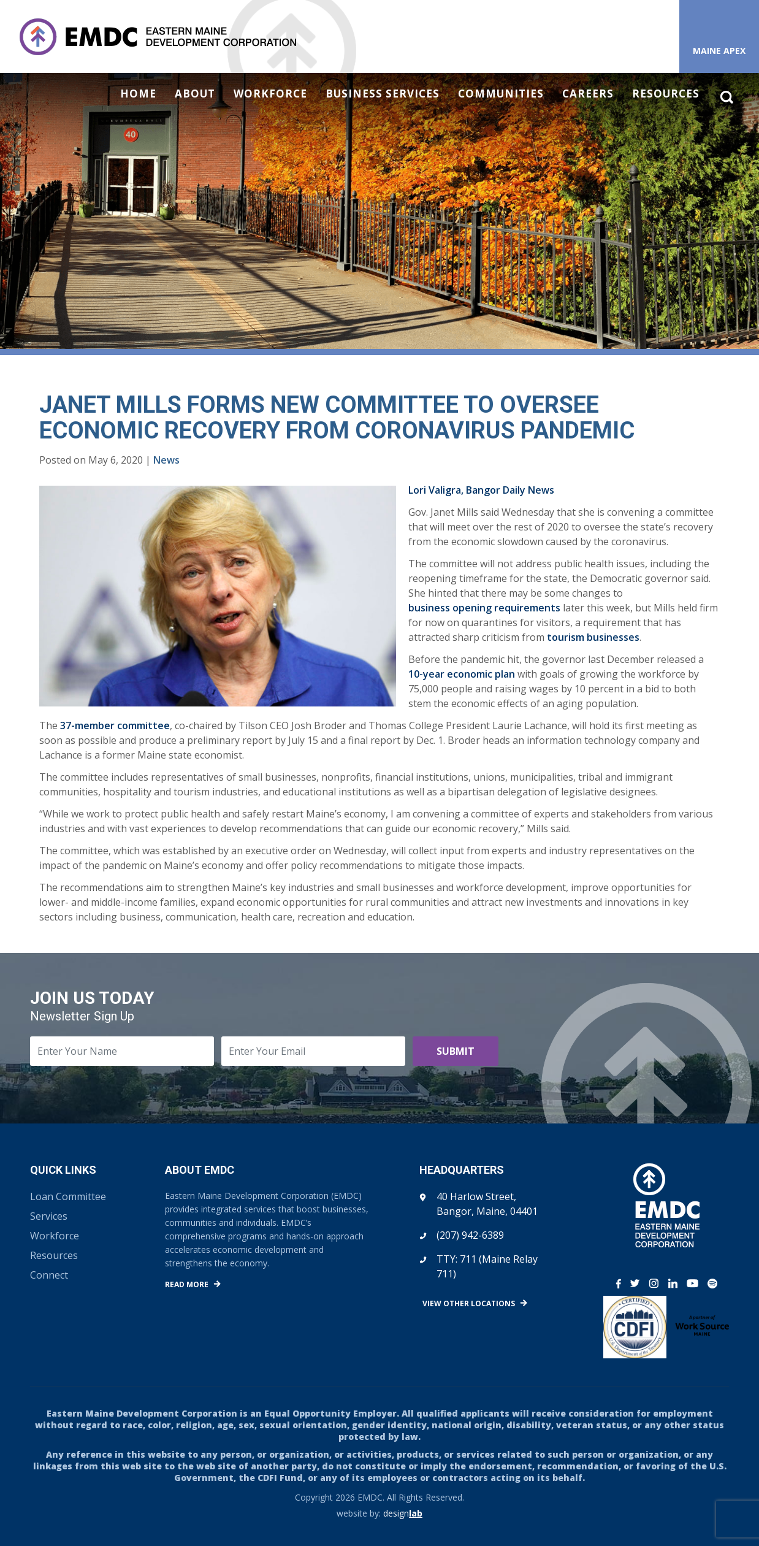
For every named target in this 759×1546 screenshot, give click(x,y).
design (402, 1513)
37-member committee (115, 725)
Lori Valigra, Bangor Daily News (481, 490)
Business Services (383, 94)
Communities (501, 94)
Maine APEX (719, 50)
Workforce (270, 94)
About (195, 94)
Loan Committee (68, 1196)
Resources (666, 94)
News (166, 460)
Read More (186, 1284)
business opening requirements (484, 607)
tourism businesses (593, 637)
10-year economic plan (461, 674)
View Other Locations (468, 1303)
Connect (49, 1275)
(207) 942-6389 (470, 1235)
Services (48, 1216)
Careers (588, 94)
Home (138, 94)
